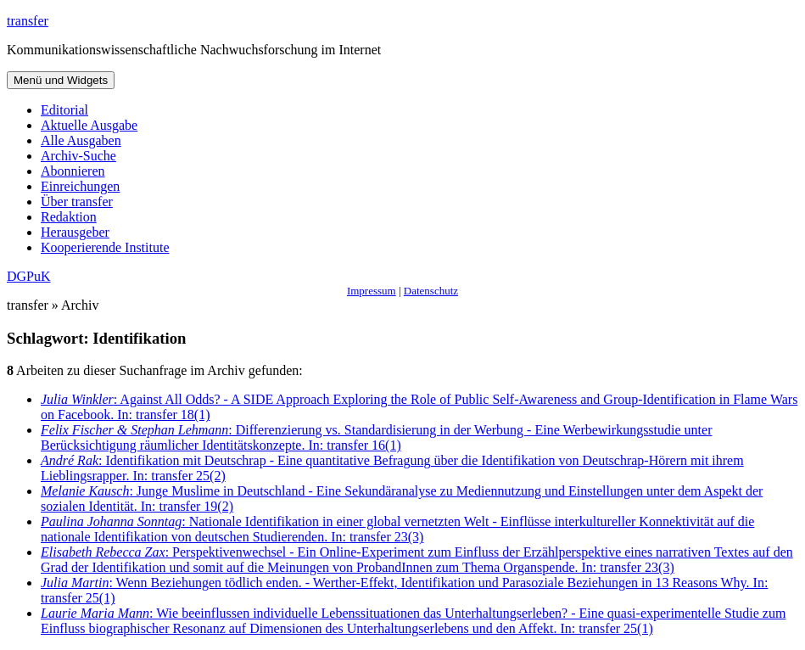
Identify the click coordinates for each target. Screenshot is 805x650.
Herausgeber (75, 232)
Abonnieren (73, 171)
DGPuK (29, 276)
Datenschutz (431, 290)
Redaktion (69, 217)
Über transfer (77, 201)
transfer (27, 21)
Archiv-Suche (78, 155)
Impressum (371, 290)
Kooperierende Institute (105, 247)
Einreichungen (80, 186)
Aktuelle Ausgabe (89, 125)
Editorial (64, 110)
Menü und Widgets (61, 80)
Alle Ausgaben (81, 140)
